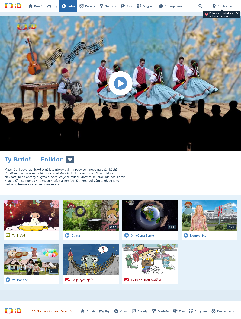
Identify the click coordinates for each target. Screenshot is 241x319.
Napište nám (51, 311)
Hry (51, 6)
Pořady (87, 6)
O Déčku (36, 311)
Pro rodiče (66, 311)
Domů (35, 6)
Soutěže (107, 6)
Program (145, 6)
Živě (126, 6)
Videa (68, 6)
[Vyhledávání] (200, 6)
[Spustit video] (120, 83)
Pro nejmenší (170, 6)
